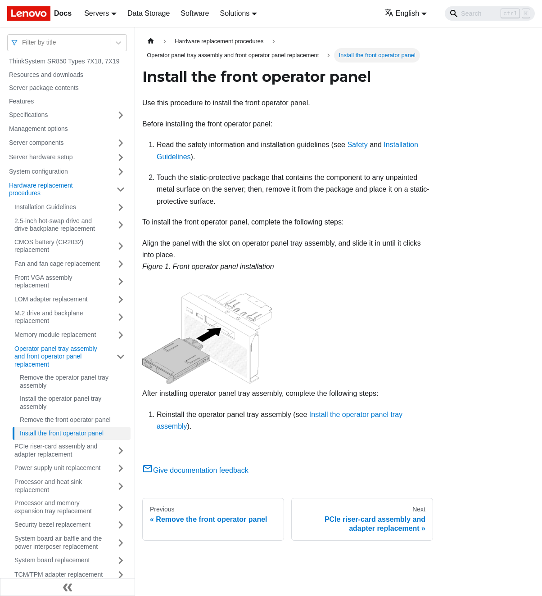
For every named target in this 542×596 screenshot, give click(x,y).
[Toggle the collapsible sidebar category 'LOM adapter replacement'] (121, 299)
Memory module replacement (55, 334)
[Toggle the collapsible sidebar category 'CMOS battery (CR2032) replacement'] (121, 246)
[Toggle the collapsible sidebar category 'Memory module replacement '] (121, 335)
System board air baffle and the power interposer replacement (58, 542)
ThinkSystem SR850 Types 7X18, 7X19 (64, 61)
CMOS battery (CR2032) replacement (48, 246)
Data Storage (148, 13)
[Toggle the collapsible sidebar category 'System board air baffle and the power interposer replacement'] (121, 542)
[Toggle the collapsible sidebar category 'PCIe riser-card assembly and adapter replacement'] (121, 450)
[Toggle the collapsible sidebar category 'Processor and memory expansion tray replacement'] (121, 507)
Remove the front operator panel (65, 419)
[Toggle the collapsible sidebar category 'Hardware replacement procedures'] (121, 189)
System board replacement (52, 560)
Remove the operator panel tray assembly (64, 381)
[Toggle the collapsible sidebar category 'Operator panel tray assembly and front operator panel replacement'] (121, 357)
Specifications (28, 114)
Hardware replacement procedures (41, 189)
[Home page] (150, 41)
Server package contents (44, 87)
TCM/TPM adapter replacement (58, 574)
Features (21, 101)
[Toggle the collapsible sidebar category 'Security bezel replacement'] (121, 525)
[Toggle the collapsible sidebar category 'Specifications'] (121, 115)
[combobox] (23, 42)
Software (195, 13)
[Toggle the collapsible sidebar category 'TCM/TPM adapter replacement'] (121, 575)
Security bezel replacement (52, 524)
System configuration (38, 171)
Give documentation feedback (195, 470)
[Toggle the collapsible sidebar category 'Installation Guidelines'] (121, 207)
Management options (38, 128)
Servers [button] (96, 13)
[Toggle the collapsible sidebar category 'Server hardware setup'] (121, 157)
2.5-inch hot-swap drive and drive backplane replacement (54, 225)
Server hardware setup (41, 157)
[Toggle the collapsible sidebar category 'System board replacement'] (121, 560)
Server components (36, 142)
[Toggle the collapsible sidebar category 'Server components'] (121, 143)
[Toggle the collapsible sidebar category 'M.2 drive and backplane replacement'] (121, 317)
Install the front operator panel (62, 433)
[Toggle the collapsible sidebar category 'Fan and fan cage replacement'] (121, 264)
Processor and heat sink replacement (48, 485)
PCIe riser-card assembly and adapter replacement (55, 450)
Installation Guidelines (45, 207)
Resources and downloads (46, 74)
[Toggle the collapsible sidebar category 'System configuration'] (121, 172)
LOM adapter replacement (51, 299)
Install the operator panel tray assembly (60, 402)
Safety (357, 144)
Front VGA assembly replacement (43, 281)
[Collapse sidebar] (67, 587)
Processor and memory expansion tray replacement (53, 507)
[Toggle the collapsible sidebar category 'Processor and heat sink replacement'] (121, 486)
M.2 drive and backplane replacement (48, 317)
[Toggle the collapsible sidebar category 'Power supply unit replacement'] (121, 468)
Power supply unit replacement (57, 467)
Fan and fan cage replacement (57, 263)
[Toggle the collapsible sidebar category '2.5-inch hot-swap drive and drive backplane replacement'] (121, 225)
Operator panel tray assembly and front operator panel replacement (55, 356)
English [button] (401, 13)
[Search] (490, 13)
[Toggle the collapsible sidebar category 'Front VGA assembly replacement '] (121, 281)
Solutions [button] (234, 13)
